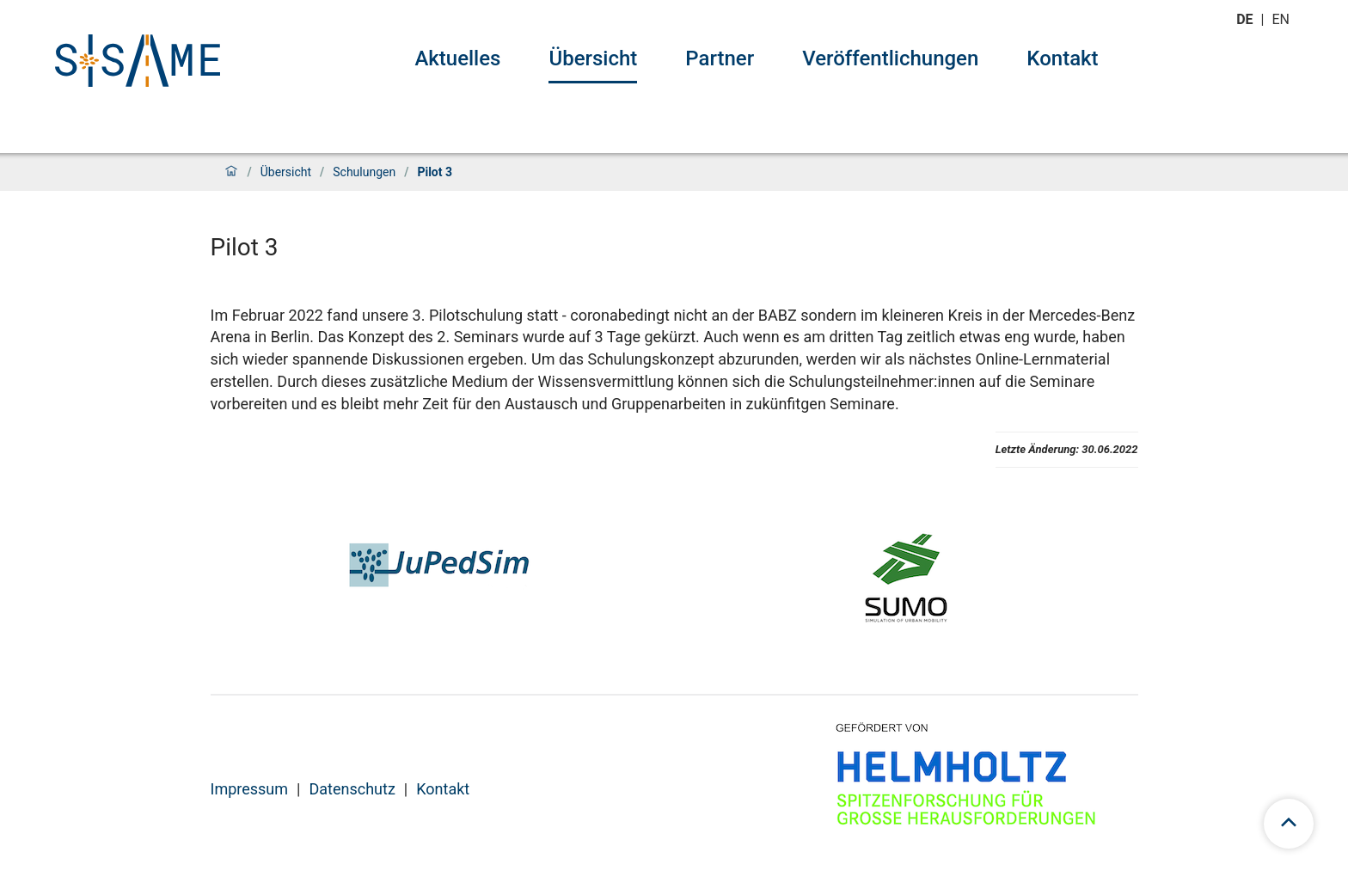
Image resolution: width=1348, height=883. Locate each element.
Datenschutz (352, 789)
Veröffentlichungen (890, 58)
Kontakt (1062, 58)
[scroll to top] (1289, 824)
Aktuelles (457, 58)
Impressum (250, 789)
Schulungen (364, 172)
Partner (719, 58)
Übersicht (592, 58)
